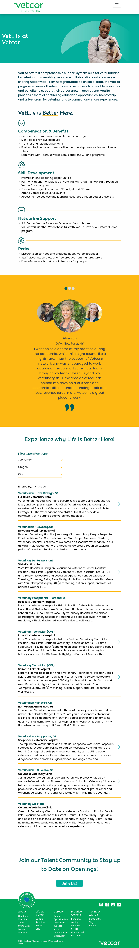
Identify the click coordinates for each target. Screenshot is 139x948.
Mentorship (59, 922)
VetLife (39, 918)
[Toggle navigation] (117, 5)
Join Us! (69, 883)
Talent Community (66, 859)
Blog (91, 922)
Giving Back (24, 925)
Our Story (23, 916)
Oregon (40, 467)
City (40, 474)
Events (92, 925)
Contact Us (95, 918)
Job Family (40, 459)
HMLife (39, 925)
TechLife (40, 922)
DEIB (38, 928)
